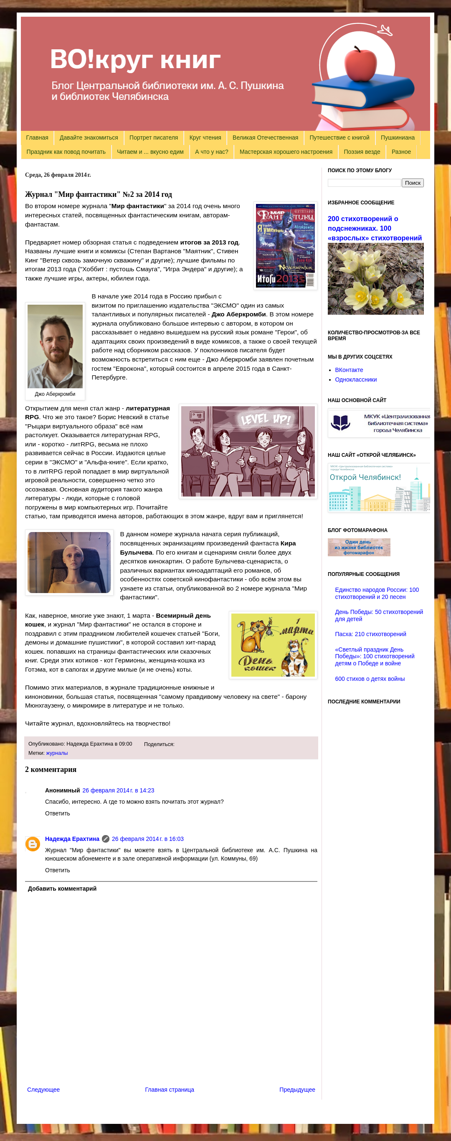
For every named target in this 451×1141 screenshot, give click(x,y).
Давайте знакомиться (89, 137)
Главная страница (170, 1089)
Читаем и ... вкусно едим (150, 151)
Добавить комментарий (62, 888)
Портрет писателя (153, 137)
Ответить (57, 813)
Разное (401, 151)
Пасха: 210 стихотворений (370, 634)
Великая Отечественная (265, 137)
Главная (37, 137)
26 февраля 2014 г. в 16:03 (148, 838)
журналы (57, 753)
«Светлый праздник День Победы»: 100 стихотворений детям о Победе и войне (375, 656)
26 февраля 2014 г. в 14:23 (119, 790)
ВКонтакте (349, 370)
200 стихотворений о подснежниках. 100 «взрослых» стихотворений (375, 228)
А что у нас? (211, 151)
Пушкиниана (398, 137)
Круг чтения (205, 137)
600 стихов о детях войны (370, 678)
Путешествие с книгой (339, 137)
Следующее (43, 1089)
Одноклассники (356, 379)
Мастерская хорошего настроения (286, 151)
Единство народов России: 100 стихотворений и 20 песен (377, 593)
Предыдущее (297, 1089)
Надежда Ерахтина (72, 838)
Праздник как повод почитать (66, 151)
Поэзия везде (362, 151)
